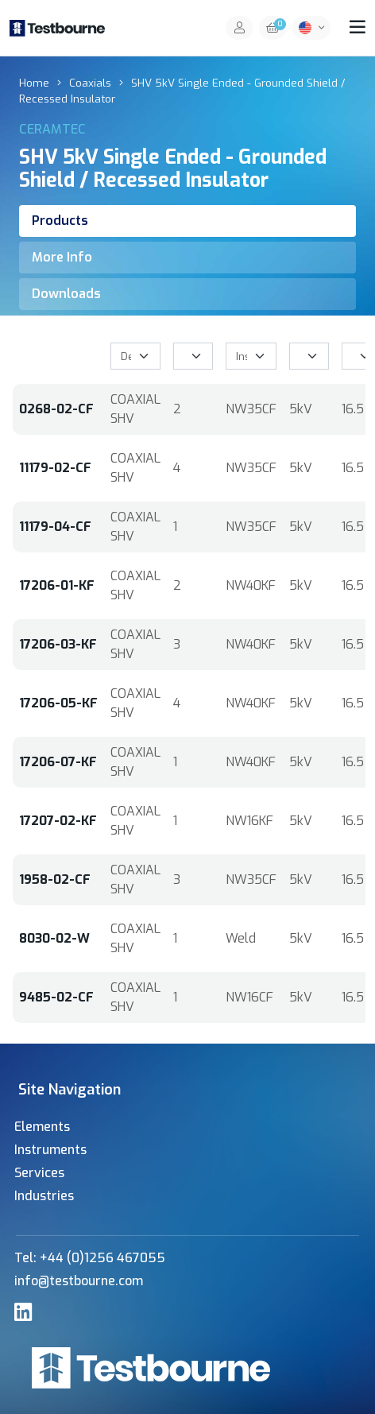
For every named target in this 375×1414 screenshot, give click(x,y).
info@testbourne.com (78, 1281)
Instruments (50, 1149)
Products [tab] (60, 220)
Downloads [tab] (66, 293)
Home (34, 83)
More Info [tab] (62, 257)
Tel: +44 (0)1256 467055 (89, 1257)
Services (39, 1172)
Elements (42, 1126)
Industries (44, 1195)
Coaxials (90, 83)
